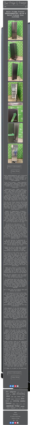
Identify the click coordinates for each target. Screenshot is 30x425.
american (10, 406)
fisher (17, 408)
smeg (17, 403)
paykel (18, 392)
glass (15, 396)
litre (24, 392)
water (12, 396)
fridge (17, 406)
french (8, 399)
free (7, 392)
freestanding (21, 394)
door (8, 396)
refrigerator (13, 392)
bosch (8, 407)
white (13, 394)
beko (10, 394)
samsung (16, 401)
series (24, 403)
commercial (17, 399)
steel (7, 394)
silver (23, 396)
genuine (22, 406)
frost (22, 398)
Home (15, 412)
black (7, 401)
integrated (13, 407)
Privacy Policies (15, 416)
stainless (22, 401)
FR (17, 420)
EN (13, 420)
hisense (18, 396)
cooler (22, 392)
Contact (15, 414)
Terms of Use (15, 418)
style (11, 401)
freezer (8, 403)
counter (12, 399)
